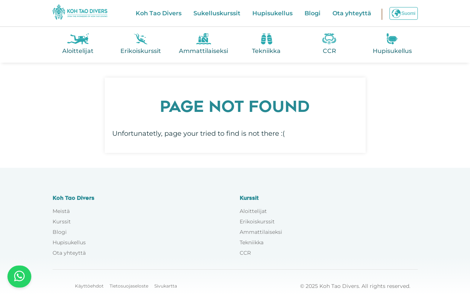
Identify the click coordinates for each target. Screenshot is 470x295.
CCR (245, 253)
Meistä (61, 211)
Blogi (313, 13)
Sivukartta (165, 286)
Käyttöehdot (89, 286)
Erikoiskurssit (257, 221)
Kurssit (62, 221)
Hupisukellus (272, 13)
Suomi (404, 13)
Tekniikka (252, 242)
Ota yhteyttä (351, 13)
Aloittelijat (253, 211)
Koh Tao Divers (159, 13)
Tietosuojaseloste (129, 286)
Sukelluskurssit (216, 13)
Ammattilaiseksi (261, 232)
